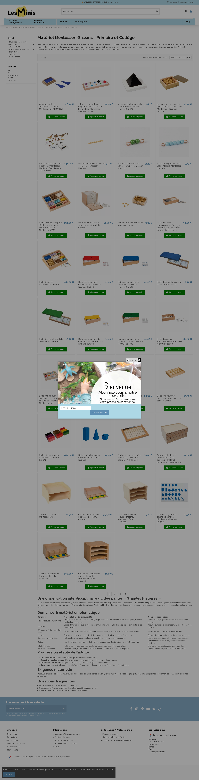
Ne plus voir (133, 360)
